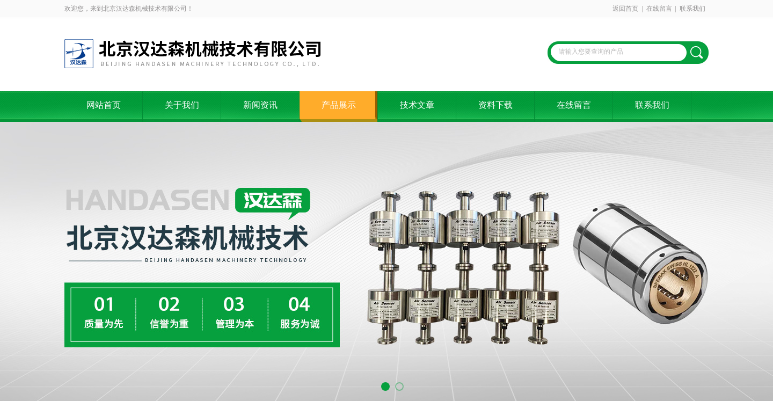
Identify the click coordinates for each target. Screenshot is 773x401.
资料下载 (495, 105)
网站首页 (103, 105)
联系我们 (692, 8)
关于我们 (182, 105)
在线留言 (659, 8)
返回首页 (625, 8)
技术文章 (417, 105)
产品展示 (339, 105)
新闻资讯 (260, 105)
